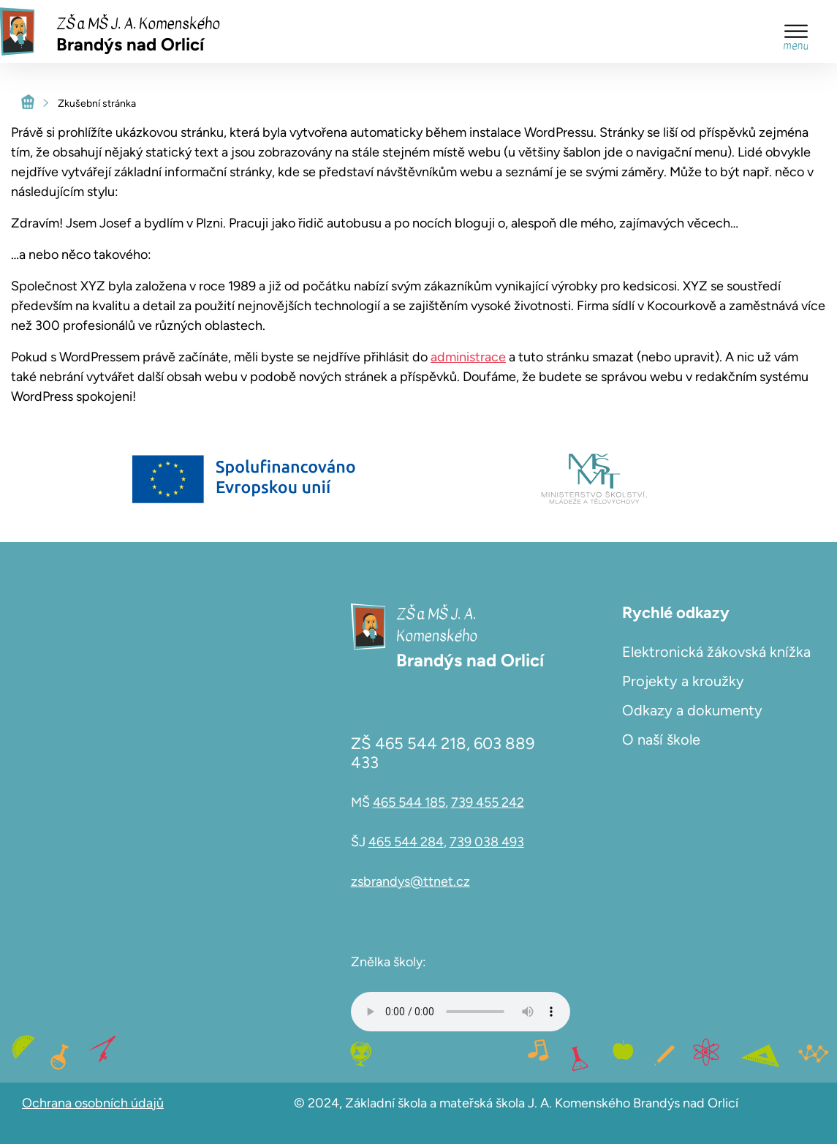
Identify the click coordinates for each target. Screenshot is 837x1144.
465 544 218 (420, 743)
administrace (468, 357)
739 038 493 (487, 842)
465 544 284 (406, 842)
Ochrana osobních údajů (93, 1103)
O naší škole (661, 739)
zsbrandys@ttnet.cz (410, 881)
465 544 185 (409, 802)
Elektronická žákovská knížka (716, 652)
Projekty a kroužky (683, 681)
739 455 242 (487, 802)
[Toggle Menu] (796, 31)
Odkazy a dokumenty (692, 710)
